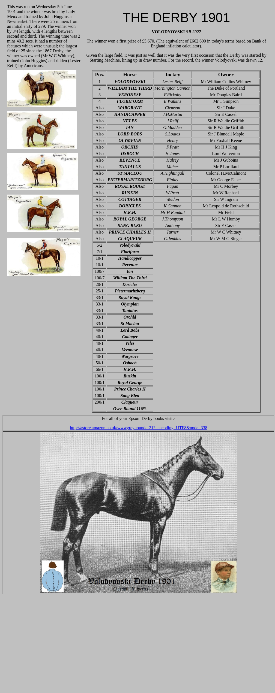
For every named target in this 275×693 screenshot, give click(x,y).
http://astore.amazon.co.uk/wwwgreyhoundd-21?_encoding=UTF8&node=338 (138, 427)
